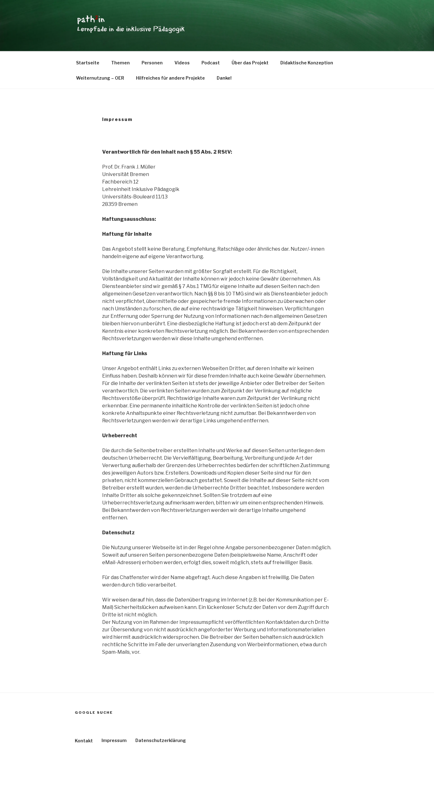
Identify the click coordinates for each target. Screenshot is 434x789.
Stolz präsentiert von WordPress (109, 774)
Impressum (114, 740)
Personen (152, 62)
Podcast (210, 62)
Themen (120, 62)
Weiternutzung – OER (100, 78)
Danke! (224, 78)
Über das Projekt (250, 62)
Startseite (87, 62)
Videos (182, 62)
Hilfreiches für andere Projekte (170, 78)
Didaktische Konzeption (306, 62)
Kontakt (84, 740)
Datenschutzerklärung (160, 740)
